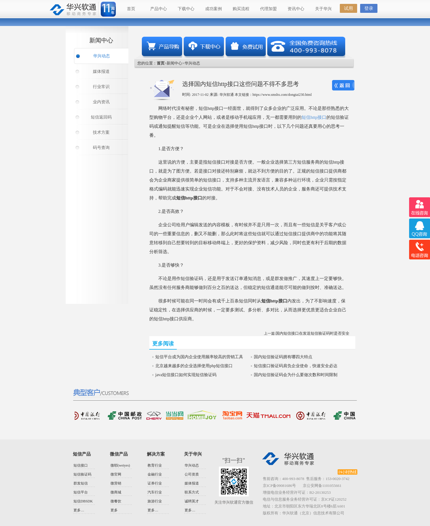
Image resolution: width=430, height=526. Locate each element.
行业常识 (101, 86)
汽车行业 (155, 492)
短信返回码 (101, 117)
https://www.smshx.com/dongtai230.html (282, 95)
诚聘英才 (192, 501)
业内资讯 (101, 102)
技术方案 (101, 132)
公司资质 (192, 474)
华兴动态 (101, 56)
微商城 (115, 492)
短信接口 (80, 465)
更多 (114, 510)
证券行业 (155, 483)
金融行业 (155, 474)
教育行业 (155, 465)
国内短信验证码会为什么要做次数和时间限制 (295, 375)
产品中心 (158, 9)
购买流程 (241, 9)
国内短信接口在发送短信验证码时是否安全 (312, 333)
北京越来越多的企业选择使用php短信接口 (194, 366)
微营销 (115, 483)
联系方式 (192, 492)
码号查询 (101, 147)
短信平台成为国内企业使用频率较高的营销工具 (199, 357)
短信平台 (80, 492)
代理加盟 (268, 9)
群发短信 (80, 483)
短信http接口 (314, 117)
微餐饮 (115, 501)
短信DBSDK (83, 501)
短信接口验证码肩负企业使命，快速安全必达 (295, 366)
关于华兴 (323, 9)
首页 (131, 9)
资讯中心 (296, 9)
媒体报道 (101, 71)
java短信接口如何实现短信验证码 (185, 375)
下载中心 (186, 9)
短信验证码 (82, 474)
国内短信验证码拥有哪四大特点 (283, 357)
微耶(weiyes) (120, 465)
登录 (368, 8)
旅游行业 (155, 501)
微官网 (115, 474)
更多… (78, 510)
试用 (348, 8)
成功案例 (213, 9)
